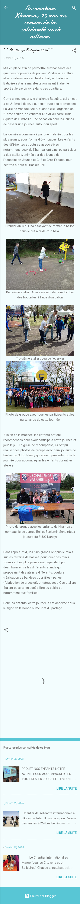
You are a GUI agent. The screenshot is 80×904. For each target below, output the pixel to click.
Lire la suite (67, 788)
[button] (74, 51)
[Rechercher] (74, 8)
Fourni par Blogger (40, 896)
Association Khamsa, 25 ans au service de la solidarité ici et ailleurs (40, 22)
